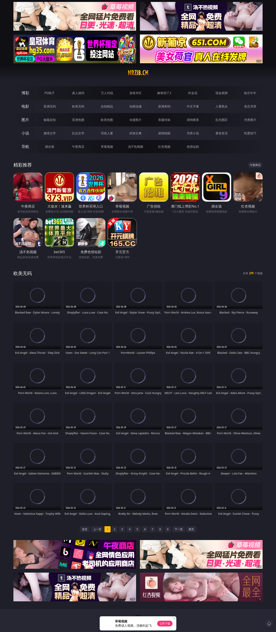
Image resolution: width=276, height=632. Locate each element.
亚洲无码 (50, 106)
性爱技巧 (250, 133)
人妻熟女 (221, 106)
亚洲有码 (164, 106)
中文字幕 (193, 106)
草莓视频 (107, 146)
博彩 (25, 92)
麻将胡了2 (164, 93)
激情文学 (50, 133)
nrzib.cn (138, 73)
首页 (84, 529)
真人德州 (78, 93)
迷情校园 (164, 133)
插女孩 (49, 146)
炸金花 (192, 93)
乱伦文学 (78, 133)
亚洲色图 (78, 120)
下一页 (179, 529)
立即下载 (164, 623)
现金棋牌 (221, 93)
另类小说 (193, 133)
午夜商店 (78, 146)
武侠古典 (135, 133)
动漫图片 (135, 120)
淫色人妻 (107, 133)
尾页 (191, 529)
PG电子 (49, 93)
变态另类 (250, 106)
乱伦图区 (221, 120)
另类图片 (250, 120)
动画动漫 (135, 106)
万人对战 (107, 93)
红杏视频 (164, 146)
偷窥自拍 (50, 120)
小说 (25, 133)
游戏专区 (135, 93)
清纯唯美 (193, 120)
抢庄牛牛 (250, 93)
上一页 (97, 529)
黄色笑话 (221, 133)
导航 (25, 146)
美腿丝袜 (164, 120)
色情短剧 (193, 146)
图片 (25, 119)
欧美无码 (78, 106)
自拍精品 (107, 106)
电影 (25, 106)
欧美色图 (107, 120)
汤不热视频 (135, 146)
